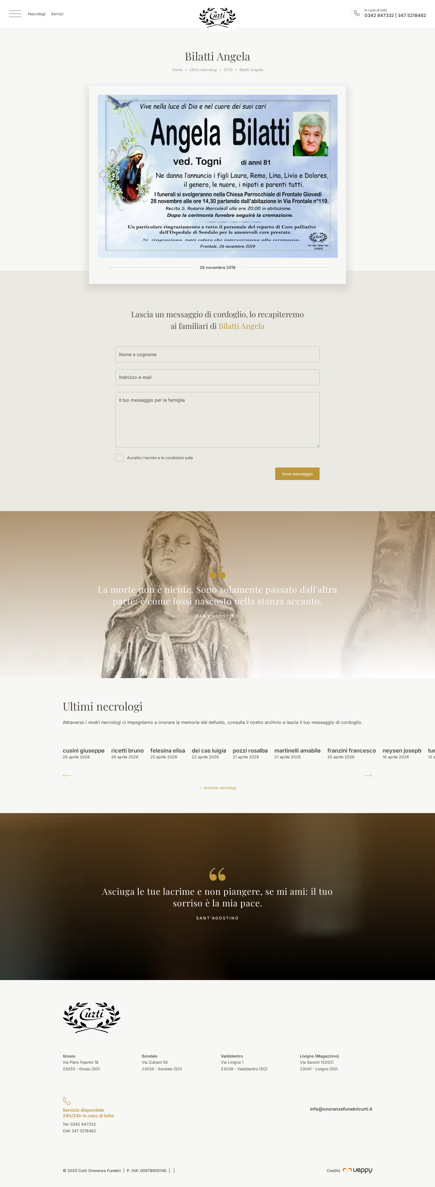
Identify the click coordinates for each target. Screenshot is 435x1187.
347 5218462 (412, 15)
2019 (228, 69)
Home (177, 69)
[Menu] (15, 14)
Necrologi (36, 14)
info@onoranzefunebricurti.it (341, 1109)
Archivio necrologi (217, 787)
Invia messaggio (297, 473)
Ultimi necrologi (203, 69)
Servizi (57, 14)
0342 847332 (379, 15)
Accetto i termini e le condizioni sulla (160, 457)
